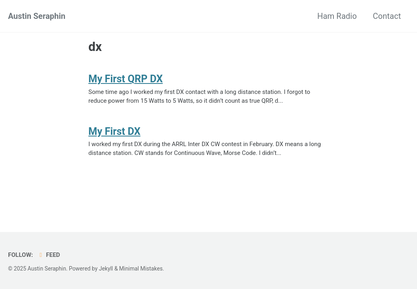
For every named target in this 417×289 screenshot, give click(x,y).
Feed (48, 254)
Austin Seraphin (36, 16)
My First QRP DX (125, 79)
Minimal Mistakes (141, 268)
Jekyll (106, 268)
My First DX (114, 131)
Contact (387, 16)
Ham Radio (337, 16)
